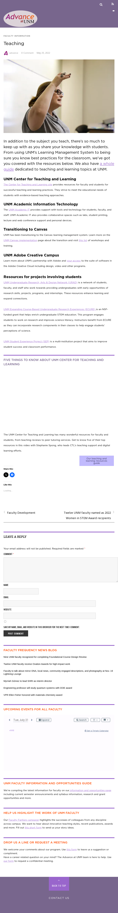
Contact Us (59, 898)
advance (13, 53)
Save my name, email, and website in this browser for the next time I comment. (42, 627)
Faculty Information (17, 36)
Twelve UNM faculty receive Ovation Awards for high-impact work (37, 664)
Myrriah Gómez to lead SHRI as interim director (28, 681)
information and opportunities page (90, 790)
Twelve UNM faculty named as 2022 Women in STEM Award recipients (89, 515)
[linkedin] (107, 4)
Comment (9, 554)
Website (7, 609)
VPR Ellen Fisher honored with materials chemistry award (33, 695)
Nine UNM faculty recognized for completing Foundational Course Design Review (45, 657)
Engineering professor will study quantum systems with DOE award (38, 688)
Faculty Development (19, 512)
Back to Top (59, 885)
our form (9, 861)
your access (74, 260)
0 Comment (27, 53)
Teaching (14, 43)
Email (6, 597)
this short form (33, 827)
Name (6, 585)
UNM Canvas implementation (20, 240)
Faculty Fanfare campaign (24, 820)
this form (72, 849)
